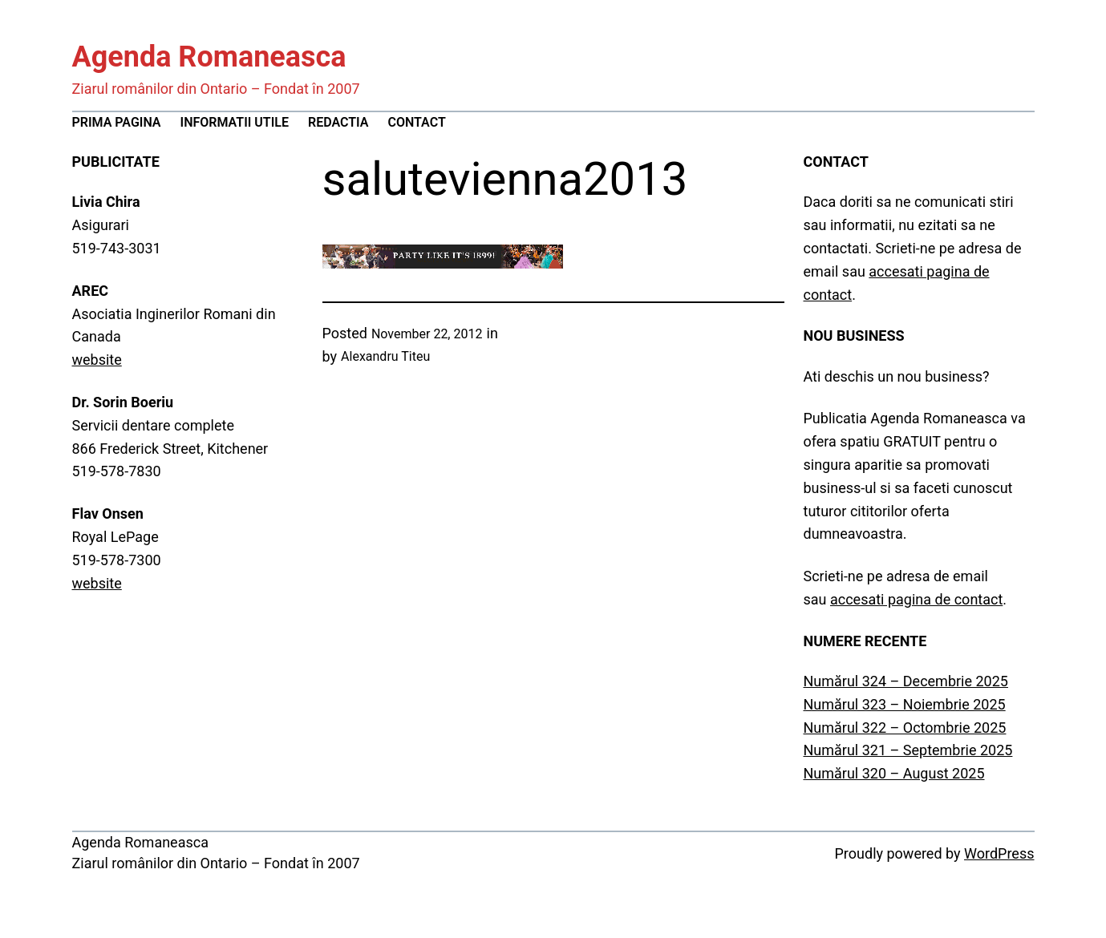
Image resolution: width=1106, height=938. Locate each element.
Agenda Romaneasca (209, 57)
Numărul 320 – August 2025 (894, 773)
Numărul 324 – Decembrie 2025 (906, 681)
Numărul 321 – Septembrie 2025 (908, 750)
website (97, 359)
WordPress (999, 853)
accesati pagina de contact (916, 599)
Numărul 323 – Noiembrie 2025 (905, 704)
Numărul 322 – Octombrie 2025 (905, 727)
